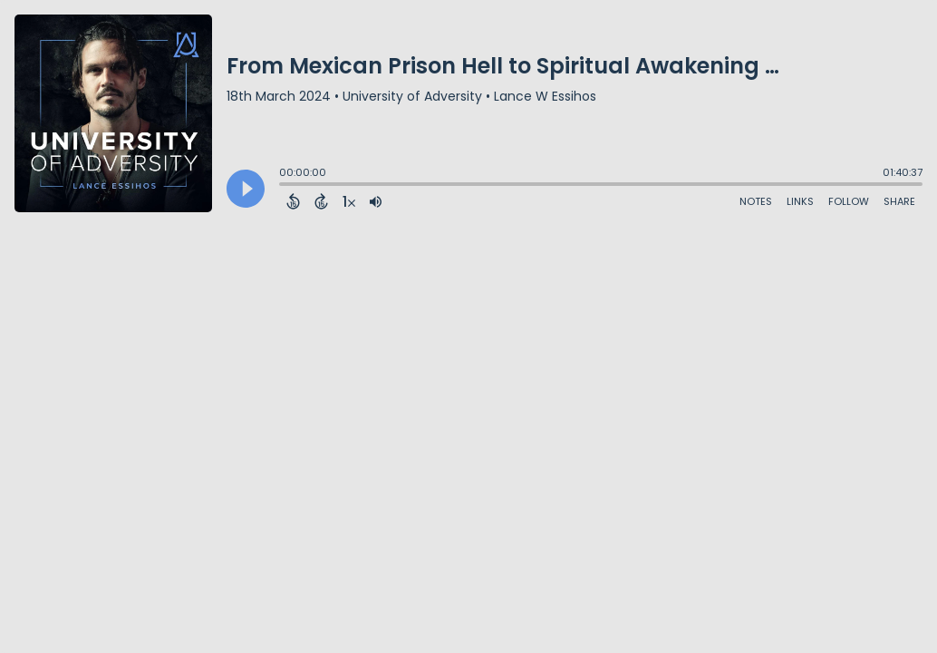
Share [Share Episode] (899, 201)
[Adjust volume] (375, 201)
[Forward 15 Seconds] (321, 201)
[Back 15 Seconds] (293, 201)
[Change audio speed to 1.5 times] (348, 201)
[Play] (246, 189)
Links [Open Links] (800, 201)
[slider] (284, 186)
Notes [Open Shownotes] (755, 201)
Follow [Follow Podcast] (848, 201)
